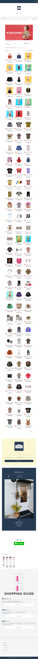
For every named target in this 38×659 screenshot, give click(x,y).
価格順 (30, 50)
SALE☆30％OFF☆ (8, 44)
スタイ (15, 43)
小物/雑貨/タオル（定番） (27, 43)
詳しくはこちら (19, 604)
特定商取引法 (5, 645)
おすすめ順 (26, 50)
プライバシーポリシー (7, 647)
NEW (6, 43)
